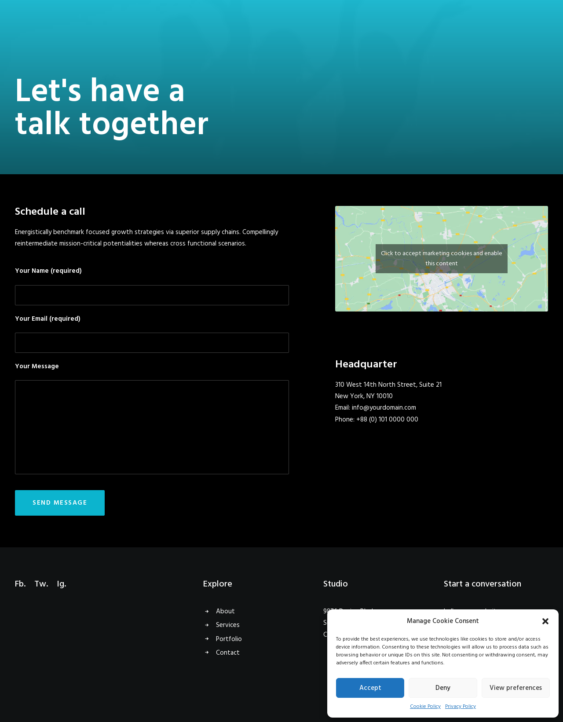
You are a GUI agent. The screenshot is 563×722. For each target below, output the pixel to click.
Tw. (41, 584)
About (225, 611)
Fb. (20, 584)
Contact (228, 653)
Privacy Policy (460, 706)
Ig (60, 584)
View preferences (516, 688)
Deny (442, 688)
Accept (370, 688)
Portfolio (229, 639)
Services (228, 625)
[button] (545, 621)
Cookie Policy (425, 706)
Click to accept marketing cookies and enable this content (441, 259)
